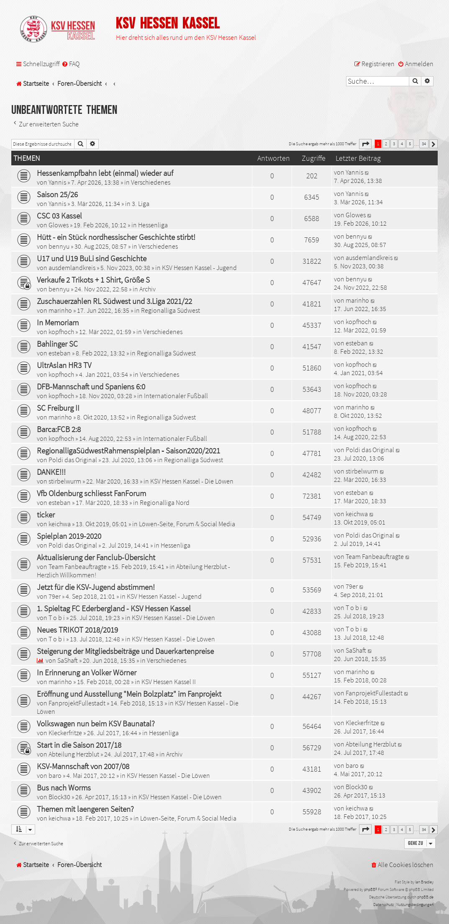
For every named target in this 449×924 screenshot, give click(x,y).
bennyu (59, 246)
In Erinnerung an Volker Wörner (86, 672)
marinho (60, 310)
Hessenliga (153, 225)
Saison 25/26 (57, 194)
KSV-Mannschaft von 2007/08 (83, 766)
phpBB (369, 889)
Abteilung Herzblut (74, 754)
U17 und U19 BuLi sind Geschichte (91, 258)
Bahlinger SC (57, 344)
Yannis (57, 182)
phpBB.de (425, 897)
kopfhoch (61, 331)
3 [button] (394, 144)
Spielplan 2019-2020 (69, 536)
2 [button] (386, 144)
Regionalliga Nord (165, 502)
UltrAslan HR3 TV (64, 365)
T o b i (57, 617)
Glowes (59, 225)
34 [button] (424, 144)
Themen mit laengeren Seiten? (85, 809)
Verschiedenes (150, 182)
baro (55, 775)
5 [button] (410, 144)
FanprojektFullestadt (77, 703)
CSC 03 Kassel (59, 216)
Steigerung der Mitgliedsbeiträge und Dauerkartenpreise (125, 651)
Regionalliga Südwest (170, 310)
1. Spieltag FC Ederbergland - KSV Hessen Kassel (114, 608)
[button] (365, 144)
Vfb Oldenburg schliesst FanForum (91, 493)
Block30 (59, 797)
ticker (46, 515)
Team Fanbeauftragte (78, 566)
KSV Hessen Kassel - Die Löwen (191, 481)
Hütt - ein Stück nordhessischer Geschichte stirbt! (116, 237)
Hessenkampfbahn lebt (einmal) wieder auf (105, 173)
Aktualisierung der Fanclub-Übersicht (96, 557)
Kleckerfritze (65, 732)
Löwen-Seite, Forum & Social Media (187, 524)
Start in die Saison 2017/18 (79, 745)
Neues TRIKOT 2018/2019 (77, 630)
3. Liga (140, 203)
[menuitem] (71, 64)
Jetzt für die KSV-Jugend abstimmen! (96, 587)
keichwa (60, 524)
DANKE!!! (51, 472)
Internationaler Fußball (176, 395)
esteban (60, 353)
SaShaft (67, 660)
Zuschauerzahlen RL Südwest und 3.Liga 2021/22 (114, 301)
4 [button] (402, 144)
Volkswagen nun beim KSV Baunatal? (96, 723)
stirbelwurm (65, 481)
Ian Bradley (424, 882)
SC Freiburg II (58, 408)
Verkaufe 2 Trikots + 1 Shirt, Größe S (93, 280)
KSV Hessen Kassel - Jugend (199, 267)
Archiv (147, 289)
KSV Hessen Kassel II (168, 681)
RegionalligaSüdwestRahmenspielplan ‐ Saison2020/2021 (128, 450)
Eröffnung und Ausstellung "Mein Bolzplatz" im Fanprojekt (129, 694)
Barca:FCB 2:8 (59, 429)
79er (55, 596)
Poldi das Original (73, 460)
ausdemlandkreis (72, 267)
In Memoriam (58, 322)
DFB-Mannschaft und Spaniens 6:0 (91, 386)
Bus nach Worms (64, 787)
